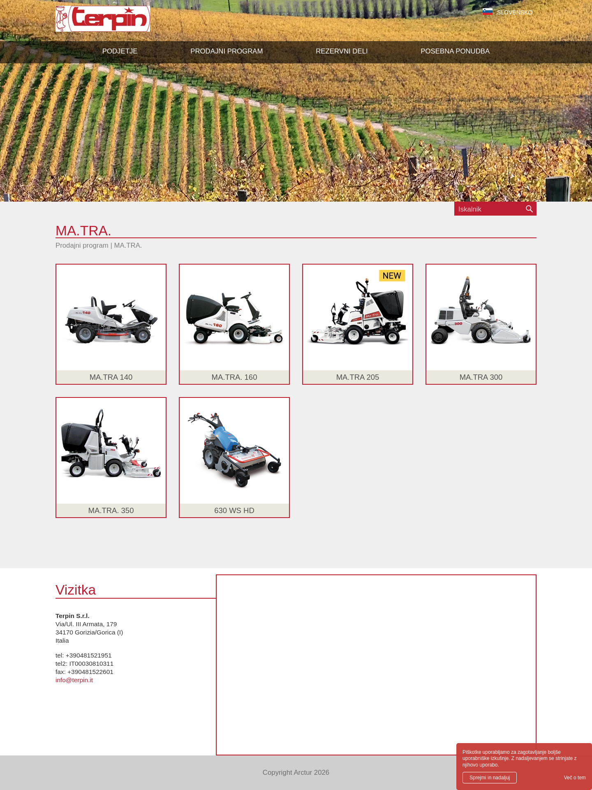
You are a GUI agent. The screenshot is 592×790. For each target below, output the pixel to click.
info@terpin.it (74, 679)
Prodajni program (82, 245)
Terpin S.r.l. (117, 23)
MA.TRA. (128, 245)
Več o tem (575, 778)
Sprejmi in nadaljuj (489, 778)
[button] (226, 51)
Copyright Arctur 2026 (296, 772)
